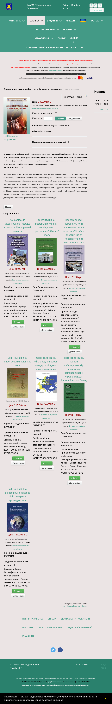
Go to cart (104, 109)
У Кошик (18, 322)
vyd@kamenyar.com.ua (55, 70)
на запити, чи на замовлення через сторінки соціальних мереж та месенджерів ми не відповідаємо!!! (56, 74)
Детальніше (18, 327)
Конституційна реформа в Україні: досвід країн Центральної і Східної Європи (46, 227)
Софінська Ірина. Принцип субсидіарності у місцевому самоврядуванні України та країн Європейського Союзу (74, 369)
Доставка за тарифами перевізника (45, 109)
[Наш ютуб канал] (97, 10)
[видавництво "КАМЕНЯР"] (9, 6)
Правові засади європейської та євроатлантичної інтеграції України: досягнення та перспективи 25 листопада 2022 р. (74, 231)
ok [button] (105, 698)
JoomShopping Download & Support (75, 606)
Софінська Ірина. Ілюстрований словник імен (17, 361)
